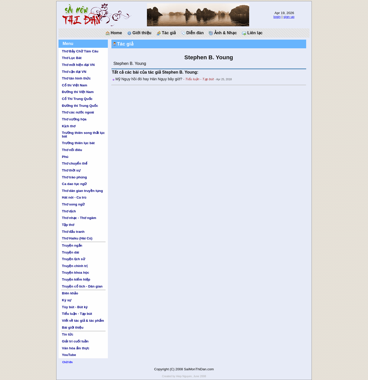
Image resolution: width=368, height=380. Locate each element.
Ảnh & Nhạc (223, 33)
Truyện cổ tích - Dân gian (82, 286)
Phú (65, 157)
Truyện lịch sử (73, 259)
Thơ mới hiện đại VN (78, 65)
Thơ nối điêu (72, 150)
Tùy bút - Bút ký (75, 307)
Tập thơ (68, 225)
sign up (288, 17)
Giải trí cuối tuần (75, 341)
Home (114, 33)
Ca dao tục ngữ (74, 184)
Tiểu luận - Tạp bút (77, 314)
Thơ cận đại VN (74, 72)
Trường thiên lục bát (78, 143)
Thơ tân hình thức (76, 78)
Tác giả (166, 33)
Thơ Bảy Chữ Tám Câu (80, 51)
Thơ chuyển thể (74, 163)
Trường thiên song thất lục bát (83, 134)
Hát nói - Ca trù (74, 197)
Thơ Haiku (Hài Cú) (77, 238)
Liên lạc (252, 33)
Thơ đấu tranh (73, 232)
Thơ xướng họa (74, 119)
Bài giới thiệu (72, 327)
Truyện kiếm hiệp (76, 279)
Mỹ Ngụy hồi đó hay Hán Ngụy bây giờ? (149, 79)
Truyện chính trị (74, 266)
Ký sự (66, 300)
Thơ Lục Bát (72, 58)
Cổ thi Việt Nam (74, 85)
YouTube (69, 355)
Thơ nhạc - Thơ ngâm (79, 218)
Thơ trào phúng (74, 177)
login (277, 17)
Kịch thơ (68, 126)
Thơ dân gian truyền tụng (82, 191)
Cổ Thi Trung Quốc (77, 99)
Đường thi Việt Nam (78, 92)
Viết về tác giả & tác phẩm (83, 321)
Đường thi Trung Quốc (80, 106)
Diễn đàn (192, 33)
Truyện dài (70, 252)
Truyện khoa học (75, 272)
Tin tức (67, 334)
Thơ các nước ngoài (78, 112)
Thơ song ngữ (73, 204)
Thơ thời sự (71, 170)
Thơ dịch (69, 211)
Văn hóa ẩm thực (75, 348)
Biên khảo (70, 293)
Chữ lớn (67, 362)
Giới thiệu (139, 33)
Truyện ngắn (72, 245)
